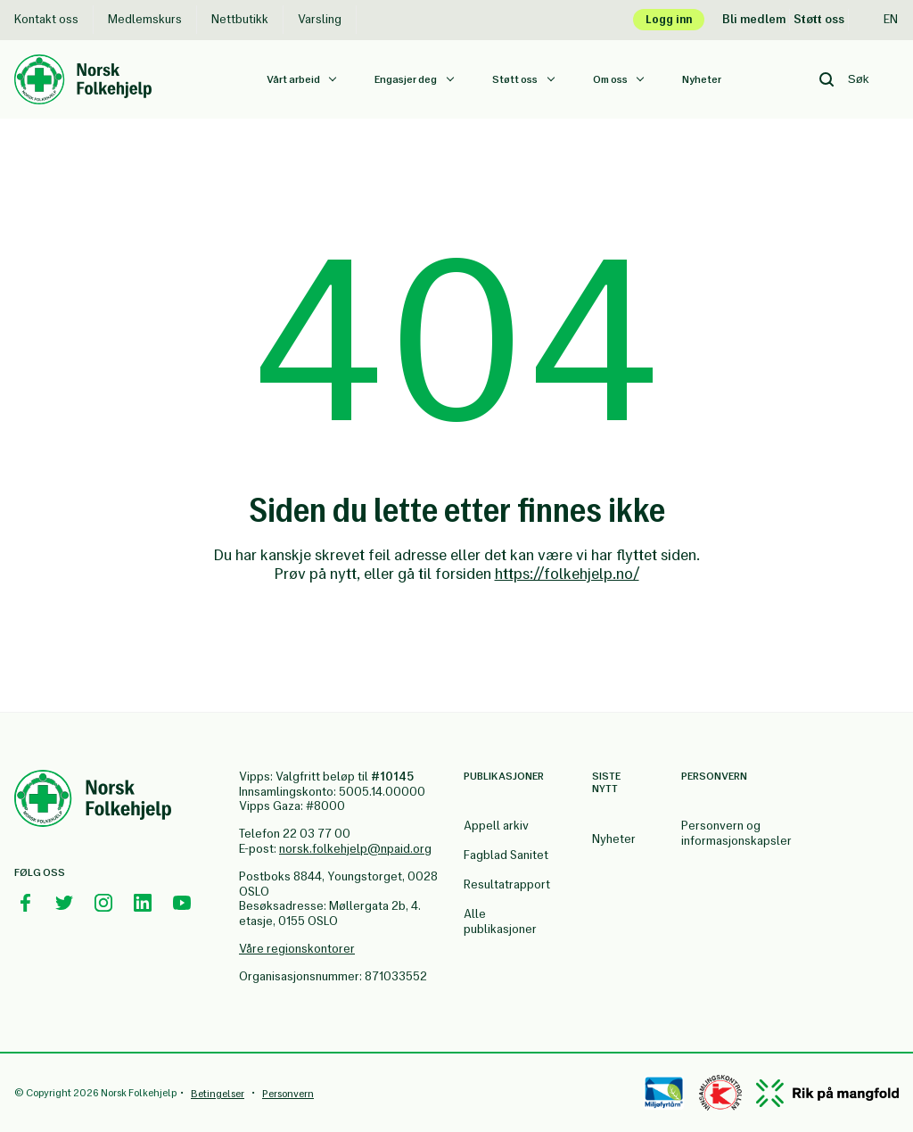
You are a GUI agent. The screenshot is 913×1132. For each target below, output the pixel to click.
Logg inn (669, 19)
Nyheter (701, 79)
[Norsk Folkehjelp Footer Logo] (92, 801)
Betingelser (217, 1093)
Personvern (288, 1093)
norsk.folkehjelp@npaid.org (355, 848)
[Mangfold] (827, 1093)
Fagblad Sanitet (506, 855)
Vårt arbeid (294, 79)
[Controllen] (720, 1093)
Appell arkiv (496, 825)
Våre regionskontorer (297, 948)
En (881, 19)
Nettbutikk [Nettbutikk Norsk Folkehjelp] (239, 19)
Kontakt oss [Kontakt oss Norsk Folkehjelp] (46, 19)
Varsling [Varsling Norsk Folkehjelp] (319, 19)
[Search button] (826, 79)
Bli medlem (754, 19)
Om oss (611, 79)
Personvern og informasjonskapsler (736, 833)
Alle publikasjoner (500, 921)
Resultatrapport (507, 884)
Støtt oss (819, 19)
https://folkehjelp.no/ (567, 573)
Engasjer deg (406, 79)
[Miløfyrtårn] (664, 1093)
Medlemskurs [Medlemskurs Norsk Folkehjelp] (145, 19)
